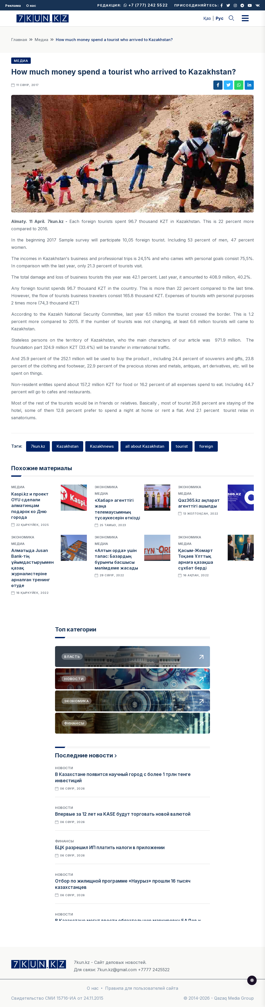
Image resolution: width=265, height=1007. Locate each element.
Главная (19, 39)
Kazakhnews (102, 446)
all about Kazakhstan (144, 446)
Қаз (207, 18)
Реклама (13, 5)
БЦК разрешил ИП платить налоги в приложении (110, 847)
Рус (220, 18)
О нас (31, 5)
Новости (64, 768)
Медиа (41, 39)
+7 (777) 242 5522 (146, 5)
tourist (182, 446)
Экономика (106, 487)
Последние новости (84, 755)
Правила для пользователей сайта (141, 988)
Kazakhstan (68, 446)
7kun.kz (38, 446)
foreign (206, 446)
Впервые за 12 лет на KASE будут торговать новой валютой (122, 814)
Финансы (64, 841)
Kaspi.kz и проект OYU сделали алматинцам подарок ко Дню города (30, 505)
